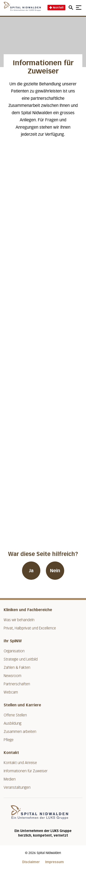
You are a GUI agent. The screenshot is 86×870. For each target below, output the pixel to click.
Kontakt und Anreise (20, 763)
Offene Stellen (15, 715)
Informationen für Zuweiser (25, 771)
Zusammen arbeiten (20, 731)
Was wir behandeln (19, 620)
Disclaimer (31, 862)
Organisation (14, 651)
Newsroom (12, 676)
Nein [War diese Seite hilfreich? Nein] (55, 570)
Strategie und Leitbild (21, 659)
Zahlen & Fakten (17, 667)
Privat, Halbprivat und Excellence (30, 628)
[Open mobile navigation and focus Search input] (71, 7)
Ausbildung (12, 723)
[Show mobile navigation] (78, 7)
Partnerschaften (17, 684)
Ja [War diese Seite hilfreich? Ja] (31, 570)
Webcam (11, 692)
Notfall (56, 7)
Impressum (54, 862)
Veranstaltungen (17, 787)
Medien (10, 779)
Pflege (9, 740)
